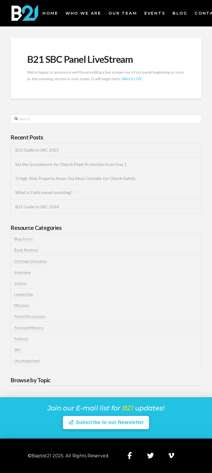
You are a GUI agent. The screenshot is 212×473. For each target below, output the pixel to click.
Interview (22, 272)
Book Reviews (26, 250)
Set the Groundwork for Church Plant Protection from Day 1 (71, 164)
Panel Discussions (29, 316)
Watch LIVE (132, 78)
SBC (18, 349)
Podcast (21, 338)
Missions (21, 305)
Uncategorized (26, 360)
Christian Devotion (30, 261)
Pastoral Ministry (28, 327)
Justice (20, 283)
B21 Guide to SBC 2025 (37, 149)
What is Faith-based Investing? (44, 192)
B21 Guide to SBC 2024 (37, 206)
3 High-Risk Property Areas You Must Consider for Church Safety (75, 178)
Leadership (23, 294)
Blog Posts (23, 239)
